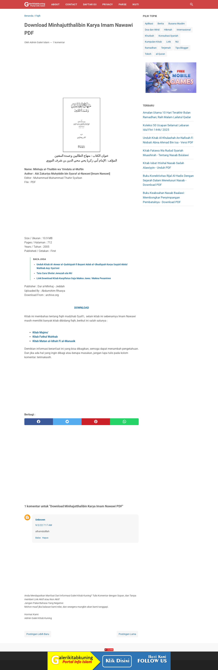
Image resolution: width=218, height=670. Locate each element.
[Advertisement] (81, 72)
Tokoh (148, 54)
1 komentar (59, 42)
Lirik (168, 41)
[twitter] (67, 421)
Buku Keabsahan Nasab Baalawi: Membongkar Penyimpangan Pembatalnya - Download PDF (164, 197)
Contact (71, 4)
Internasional (184, 29)
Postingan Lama (127, 634)
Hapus (45, 537)
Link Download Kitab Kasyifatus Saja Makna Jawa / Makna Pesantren (74, 278)
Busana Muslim (176, 23)
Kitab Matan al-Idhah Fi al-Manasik (53, 341)
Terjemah (166, 47)
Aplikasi (149, 23)
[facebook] (38, 421)
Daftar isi (90, 4)
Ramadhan (151, 47)
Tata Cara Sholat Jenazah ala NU (54, 273)
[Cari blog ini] (192, 4)
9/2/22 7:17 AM (43, 525)
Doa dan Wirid (152, 29)
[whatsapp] (124, 421)
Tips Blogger (181, 47)
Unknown (40, 519)
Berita (161, 23)
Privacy (107, 4)
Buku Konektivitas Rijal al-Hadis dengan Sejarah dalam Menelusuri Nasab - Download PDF (168, 180)
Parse (123, 4)
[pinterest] (96, 421)
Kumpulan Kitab (153, 41)
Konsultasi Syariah (168, 35)
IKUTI (135, 4)
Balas (38, 537)
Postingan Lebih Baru (37, 634)
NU (177, 41)
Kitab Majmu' (40, 332)
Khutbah (149, 35)
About (55, 4)
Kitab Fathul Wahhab (45, 336)
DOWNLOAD (81, 307)
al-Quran (160, 54)
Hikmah (168, 29)
